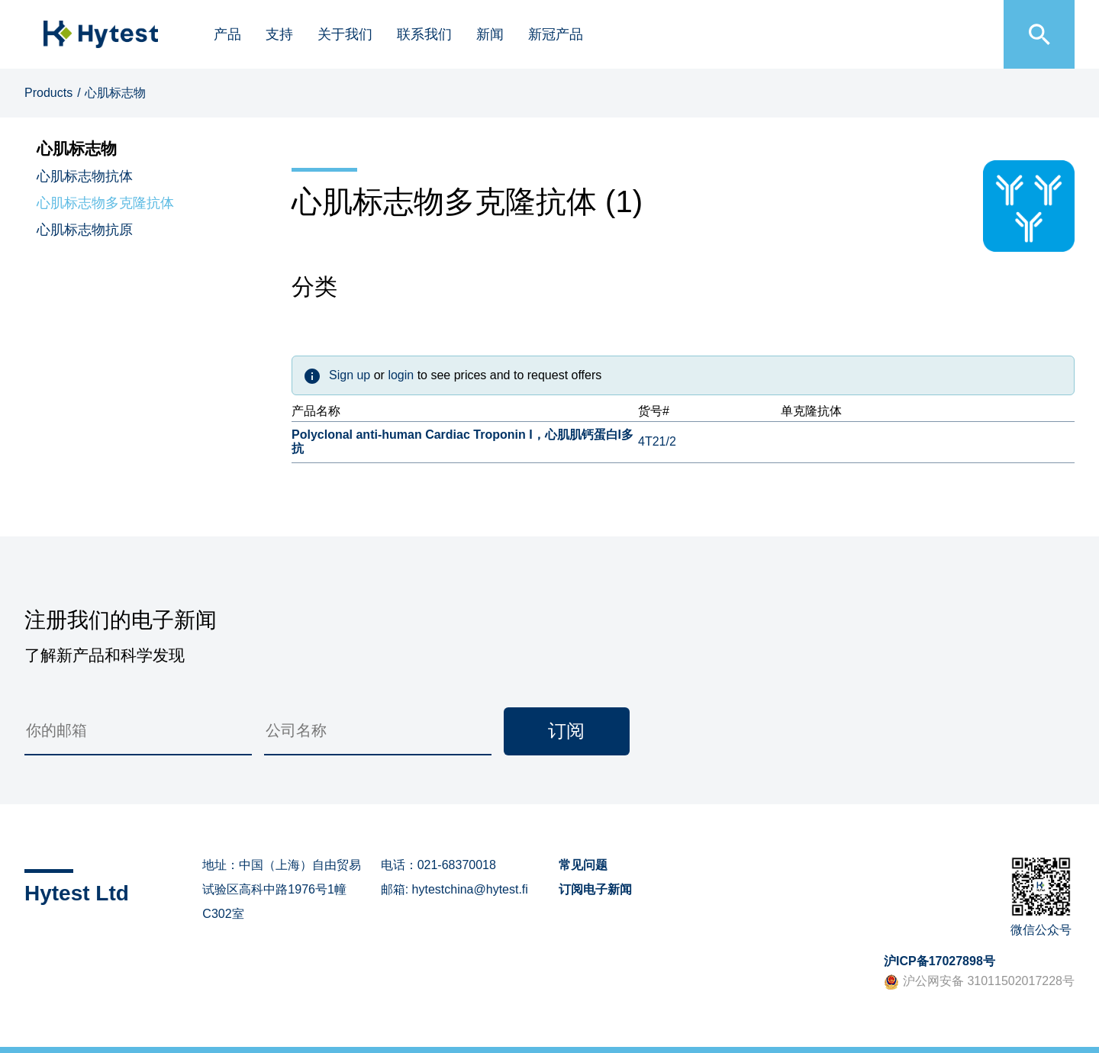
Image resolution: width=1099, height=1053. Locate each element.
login (401, 375)
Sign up (349, 375)
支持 (279, 34)
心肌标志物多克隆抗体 (105, 203)
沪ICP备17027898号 (939, 961)
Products (48, 92)
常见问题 (583, 864)
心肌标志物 (115, 92)
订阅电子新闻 (595, 889)
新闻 (490, 34)
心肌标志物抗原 (85, 229)
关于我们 (344, 34)
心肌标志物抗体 (85, 176)
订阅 (566, 730)
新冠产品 (555, 34)
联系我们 (424, 34)
